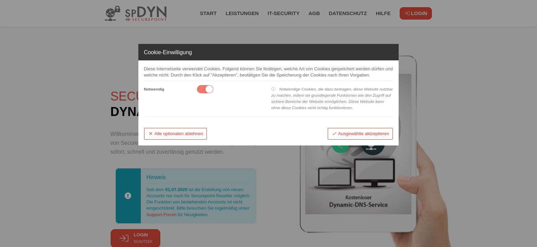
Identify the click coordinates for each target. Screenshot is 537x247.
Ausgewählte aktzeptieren (360, 133)
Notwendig (154, 89)
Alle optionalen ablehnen (175, 133)
